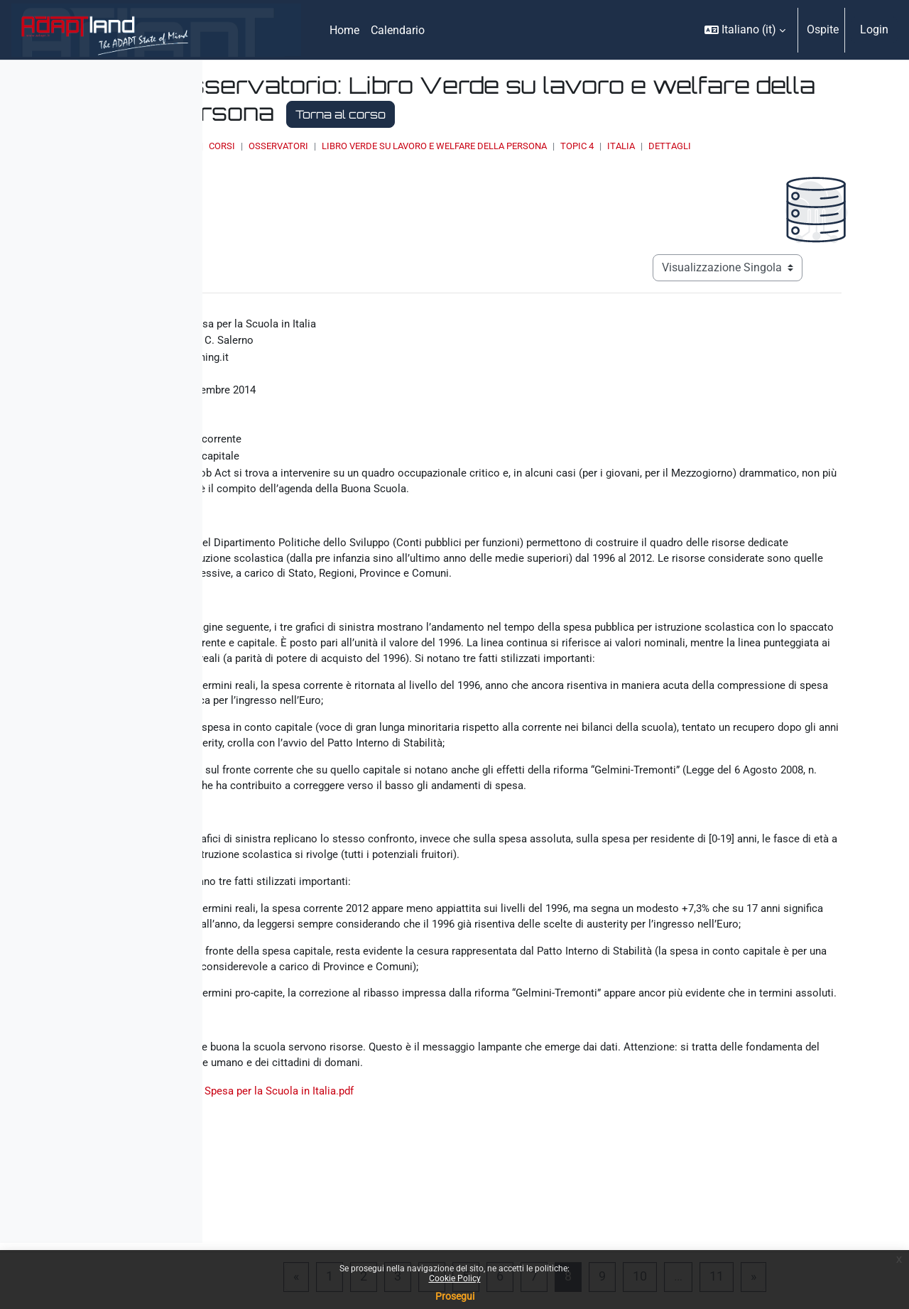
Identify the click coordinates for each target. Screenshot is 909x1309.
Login (874, 29)
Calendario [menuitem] (398, 30)
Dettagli (838, 146)
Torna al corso (678, 114)
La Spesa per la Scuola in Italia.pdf (434, 1201)
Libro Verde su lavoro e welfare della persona (602, 146)
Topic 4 (745, 146)
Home (351, 146)
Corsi (390, 146)
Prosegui (454, 1296)
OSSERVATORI (447, 146)
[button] (745, 30)
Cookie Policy (455, 1278)
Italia (789, 146)
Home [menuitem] (344, 30)
